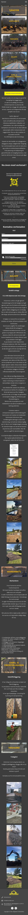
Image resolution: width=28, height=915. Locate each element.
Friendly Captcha (24, 259)
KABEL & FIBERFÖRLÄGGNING (14, 76)
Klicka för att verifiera (15, 257)
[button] (26, 2)
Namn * (3, 233)
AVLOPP (14, 57)
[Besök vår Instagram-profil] (16, 908)
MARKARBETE (14, 21)
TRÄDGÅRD (14, 39)
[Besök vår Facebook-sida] (12, 908)
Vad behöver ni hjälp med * (8, 243)
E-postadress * (5, 238)
